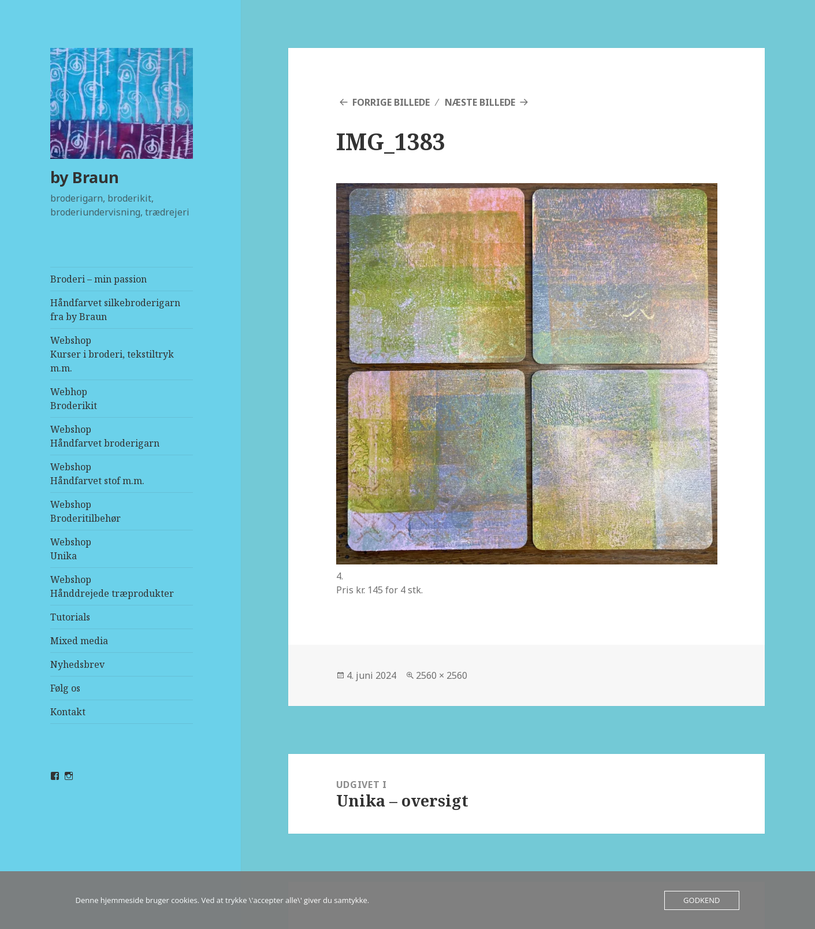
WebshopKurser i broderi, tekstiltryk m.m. (112, 354)
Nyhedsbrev (77, 664)
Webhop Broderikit (73, 398)
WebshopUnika (70, 549)
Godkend (701, 900)
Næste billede (480, 102)
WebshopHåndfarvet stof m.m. (97, 473)
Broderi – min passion (98, 279)
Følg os (65, 688)
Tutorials (70, 617)
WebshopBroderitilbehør (85, 511)
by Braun (84, 177)
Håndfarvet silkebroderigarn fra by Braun (115, 309)
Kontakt (67, 711)
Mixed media (79, 640)
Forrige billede (391, 102)
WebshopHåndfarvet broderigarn (104, 436)
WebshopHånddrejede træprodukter (112, 586)
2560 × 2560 (441, 675)
